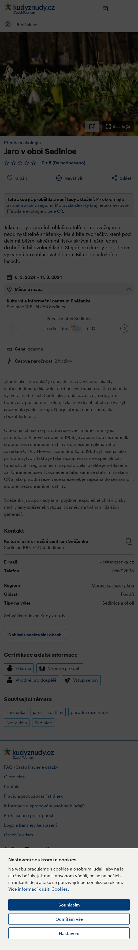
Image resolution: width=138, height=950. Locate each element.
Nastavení (69, 933)
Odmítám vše (69, 919)
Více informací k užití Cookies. (38, 888)
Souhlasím (69, 904)
